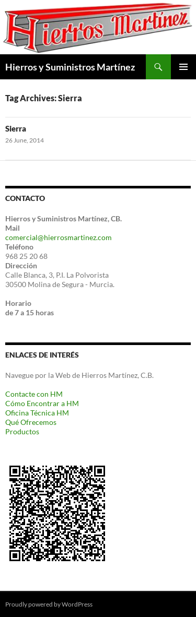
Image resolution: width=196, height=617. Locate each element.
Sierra (15, 128)
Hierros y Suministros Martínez (70, 67)
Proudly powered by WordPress (49, 604)
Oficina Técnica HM (37, 412)
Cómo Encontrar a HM (42, 403)
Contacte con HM (34, 393)
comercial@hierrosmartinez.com (58, 237)
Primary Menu (183, 66)
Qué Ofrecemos (30, 422)
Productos (22, 431)
